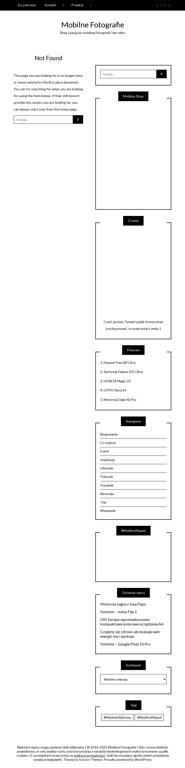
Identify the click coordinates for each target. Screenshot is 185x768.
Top (103, 502)
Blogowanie (109, 434)
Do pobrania (27, 5)
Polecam (106, 477)
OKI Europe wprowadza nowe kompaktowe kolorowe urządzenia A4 (131, 621)
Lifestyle (106, 468)
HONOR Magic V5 (117, 381)
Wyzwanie (108, 510)
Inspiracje (107, 460)
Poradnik (106, 485)
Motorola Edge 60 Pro (120, 399)
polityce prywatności (89, 755)
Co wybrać (108, 443)
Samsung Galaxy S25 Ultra (123, 372)
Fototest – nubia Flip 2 (118, 612)
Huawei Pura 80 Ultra (119, 362)
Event (104, 451)
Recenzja (107, 494)
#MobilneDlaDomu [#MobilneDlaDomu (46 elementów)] (117, 717)
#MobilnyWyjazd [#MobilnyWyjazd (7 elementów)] (149, 717)
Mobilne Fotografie (92, 24)
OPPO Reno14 (115, 390)
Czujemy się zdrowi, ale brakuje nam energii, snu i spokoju (130, 634)
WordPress (143, 759)
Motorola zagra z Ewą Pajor (123, 604)
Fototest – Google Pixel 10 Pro (125, 644)
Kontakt (50, 5)
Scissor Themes (91, 759)
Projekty (78, 5)
